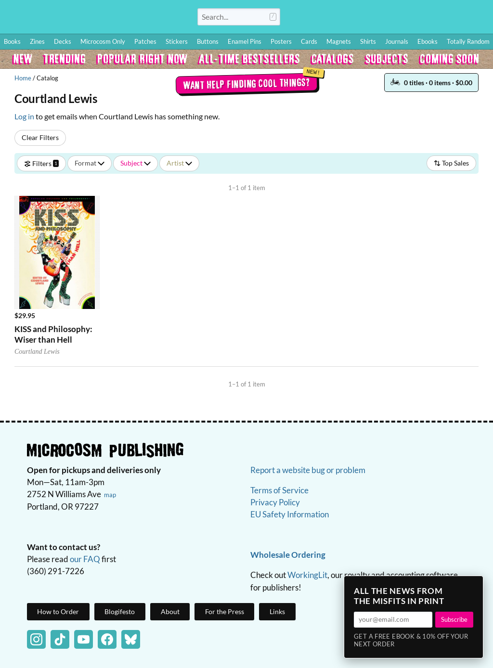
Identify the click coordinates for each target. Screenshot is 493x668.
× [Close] (472, 586)
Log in (24, 116)
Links (277, 611)
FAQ (443, 17)
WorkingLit (307, 575)
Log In (302, 17)
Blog (372, 17)
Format (89, 163)
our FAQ (85, 559)
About (170, 611)
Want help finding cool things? (246, 83)
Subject (135, 163)
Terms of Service (279, 490)
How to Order (339, 17)
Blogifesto (119, 611)
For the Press (224, 611)
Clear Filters (40, 137)
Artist (179, 163)
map (110, 495)
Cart (474, 17)
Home (22, 78)
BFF (422, 17)
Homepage (96, 21)
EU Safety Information (289, 514)
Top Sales (451, 163)
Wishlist (401, 17)
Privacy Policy (275, 502)
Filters (41, 163)
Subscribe (454, 619)
